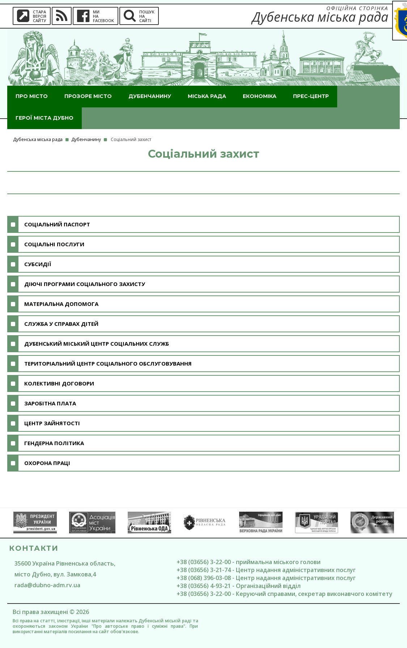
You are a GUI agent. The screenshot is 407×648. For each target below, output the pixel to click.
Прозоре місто (88, 96)
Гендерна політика (54, 443)
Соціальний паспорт (57, 224)
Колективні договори (59, 383)
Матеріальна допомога (61, 303)
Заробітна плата (50, 403)
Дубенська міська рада (38, 139)
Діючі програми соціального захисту (84, 283)
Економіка (259, 96)
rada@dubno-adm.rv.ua (47, 585)
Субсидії (37, 264)
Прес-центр (311, 96)
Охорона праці (47, 462)
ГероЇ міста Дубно (44, 118)
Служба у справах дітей (61, 323)
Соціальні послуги (54, 244)
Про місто (32, 96)
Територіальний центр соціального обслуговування (108, 363)
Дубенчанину (149, 96)
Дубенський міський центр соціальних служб (96, 343)
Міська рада (207, 96)
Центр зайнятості (52, 423)
